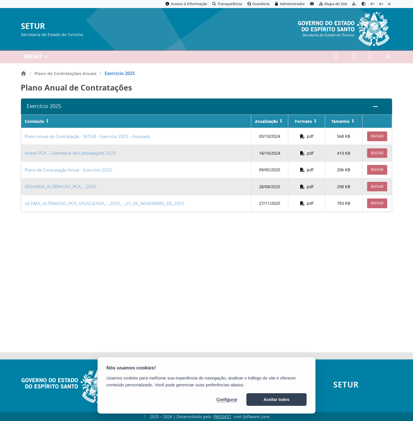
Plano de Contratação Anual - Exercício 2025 (68, 170)
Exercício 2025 (44, 106)
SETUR (33, 26)
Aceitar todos (276, 399)
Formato (303, 121)
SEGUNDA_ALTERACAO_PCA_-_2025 (61, 186)
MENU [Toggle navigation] (36, 57)
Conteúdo (34, 121)
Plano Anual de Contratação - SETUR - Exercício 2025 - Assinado (87, 136)
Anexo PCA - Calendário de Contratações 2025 (70, 153)
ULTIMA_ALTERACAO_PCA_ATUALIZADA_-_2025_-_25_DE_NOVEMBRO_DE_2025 (104, 203)
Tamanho (340, 121)
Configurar (226, 399)
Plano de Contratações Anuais (65, 73)
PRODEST (222, 416)
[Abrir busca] (388, 57)
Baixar (377, 136)
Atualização (266, 121)
